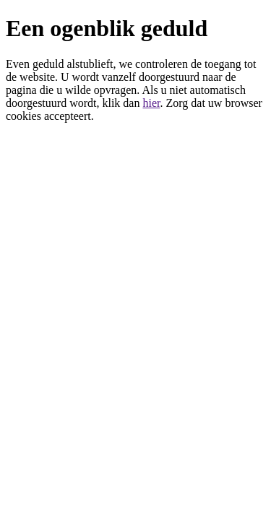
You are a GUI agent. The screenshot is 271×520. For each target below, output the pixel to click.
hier (151, 103)
